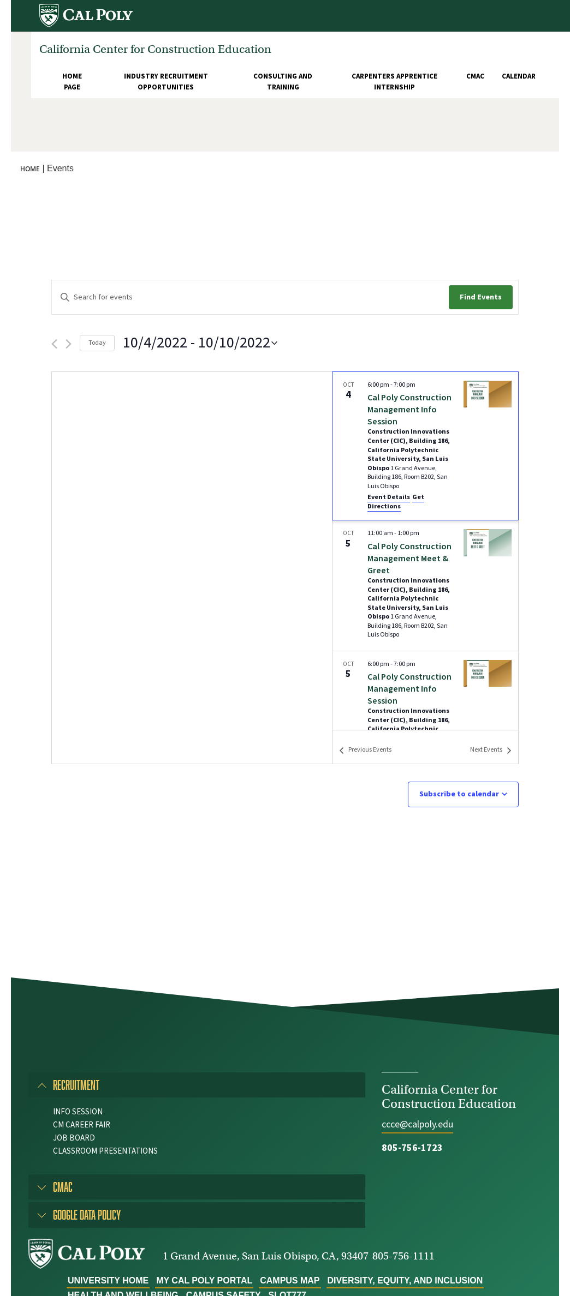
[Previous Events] (54, 344)
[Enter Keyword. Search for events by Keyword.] (250, 297)
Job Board (74, 1138)
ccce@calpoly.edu (417, 1124)
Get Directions (395, 502)
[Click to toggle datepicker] (200, 343)
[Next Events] (69, 344)
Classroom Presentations (105, 1151)
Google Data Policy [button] (87, 1214)
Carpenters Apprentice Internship (394, 81)
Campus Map (289, 1280)
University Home (108, 1280)
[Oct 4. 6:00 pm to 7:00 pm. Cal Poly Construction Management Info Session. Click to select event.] (425, 445)
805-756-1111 (403, 1256)
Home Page (72, 81)
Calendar (519, 76)
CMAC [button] (63, 1186)
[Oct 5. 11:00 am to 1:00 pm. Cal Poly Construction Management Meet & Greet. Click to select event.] (425, 585)
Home (30, 168)
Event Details (388, 497)
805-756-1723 (412, 1148)
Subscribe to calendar (459, 794)
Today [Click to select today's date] (97, 342)
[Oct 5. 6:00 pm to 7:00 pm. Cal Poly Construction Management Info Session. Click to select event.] (425, 716)
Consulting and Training (282, 81)
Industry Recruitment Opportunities (166, 81)
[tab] (196, 1084)
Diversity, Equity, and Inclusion (405, 1280)
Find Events (481, 297)
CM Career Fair (81, 1125)
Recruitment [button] (76, 1084)
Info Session (78, 1112)
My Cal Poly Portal (204, 1280)
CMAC (475, 76)
